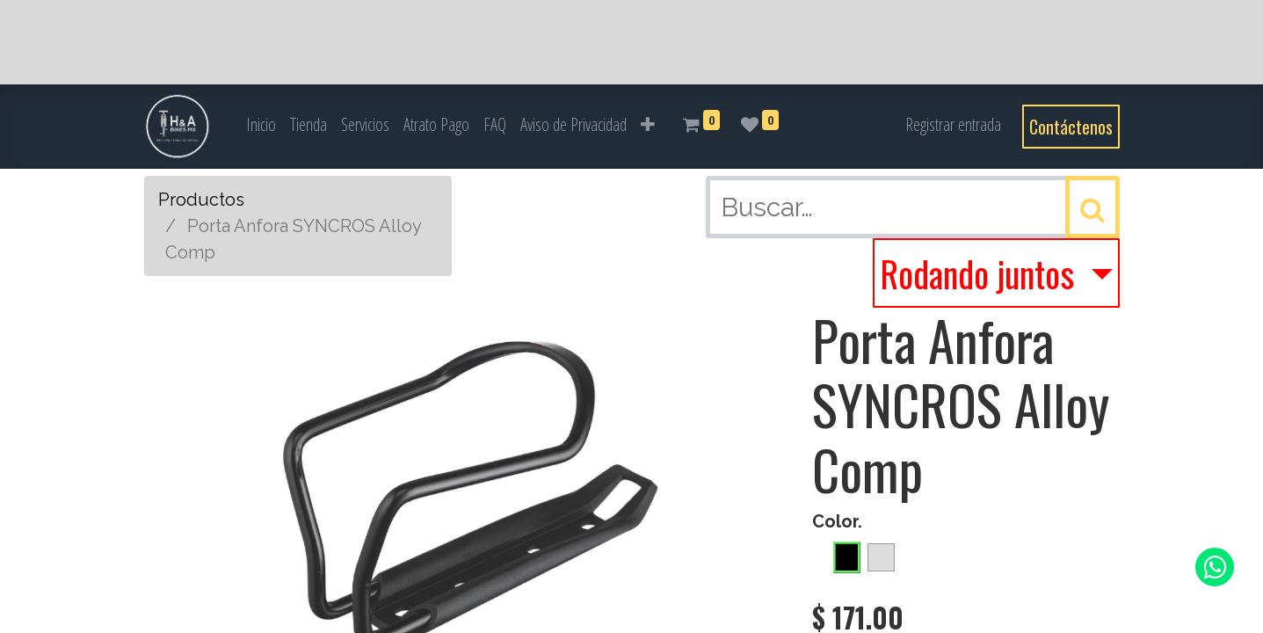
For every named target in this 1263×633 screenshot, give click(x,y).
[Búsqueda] (1092, 207)
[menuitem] (261, 125)
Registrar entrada (953, 124)
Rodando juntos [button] (981, 273)
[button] (648, 125)
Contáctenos (1071, 126)
